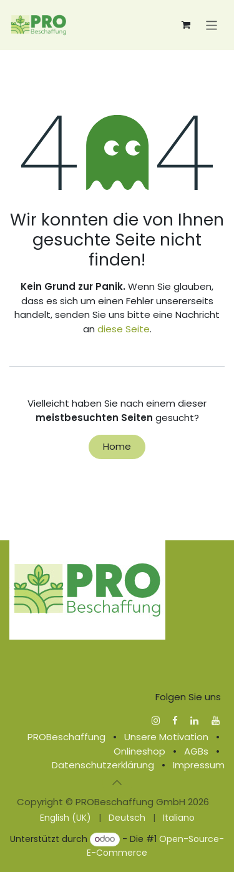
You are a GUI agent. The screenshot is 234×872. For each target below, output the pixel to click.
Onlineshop (139, 751)
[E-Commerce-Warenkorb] (185, 24)
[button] (117, 783)
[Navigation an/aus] (211, 24)
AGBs (196, 751)
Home (117, 446)
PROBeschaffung (66, 736)
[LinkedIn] (194, 720)
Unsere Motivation (166, 736)
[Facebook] (175, 720)
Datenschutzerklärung (103, 764)
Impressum (199, 764)
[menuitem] (65, 818)
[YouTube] (215, 720)
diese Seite (123, 328)
